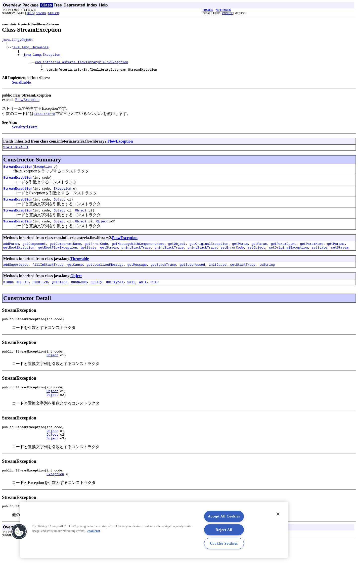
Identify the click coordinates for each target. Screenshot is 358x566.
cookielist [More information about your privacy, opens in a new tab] (93, 531)
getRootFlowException (57, 260)
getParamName (311, 256)
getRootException (18, 260)
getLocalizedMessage (105, 278)
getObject (176, 256)
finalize (40, 296)
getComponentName (65, 256)
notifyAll (115, 296)
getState (88, 260)
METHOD (53, 13)
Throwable (79, 272)
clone (8, 296)
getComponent (34, 256)
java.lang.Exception (41, 58)
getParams (336, 256)
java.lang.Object (17, 40)
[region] (154, 530)
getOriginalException (208, 256)
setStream (339, 260)
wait (131, 296)
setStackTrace (242, 278)
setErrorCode (232, 260)
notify (96, 296)
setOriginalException (288, 260)
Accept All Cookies (224, 516)
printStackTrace (136, 260)
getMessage (137, 278)
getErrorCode (96, 256)
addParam (11, 256)
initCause (217, 278)
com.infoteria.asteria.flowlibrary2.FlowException (81, 67)
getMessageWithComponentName (138, 256)
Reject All (224, 530)
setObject (256, 260)
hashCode (79, 296)
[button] (19, 532)
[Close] (277, 514)
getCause (75, 278)
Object (59, 209)
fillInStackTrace (47, 278)
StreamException (17, 174)
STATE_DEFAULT (15, 154)
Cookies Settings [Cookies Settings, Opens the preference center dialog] (224, 543)
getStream (109, 260)
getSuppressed (192, 278)
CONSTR (41, 13)
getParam (240, 256)
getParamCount (283, 256)
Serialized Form (25, 134)
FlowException (27, 106)
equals (23, 296)
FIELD (30, 13)
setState (319, 260)
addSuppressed (15, 278)
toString (267, 278)
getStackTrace (163, 278)
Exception (43, 174)
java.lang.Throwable (30, 49)
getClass (59, 296)
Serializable (21, 89)
